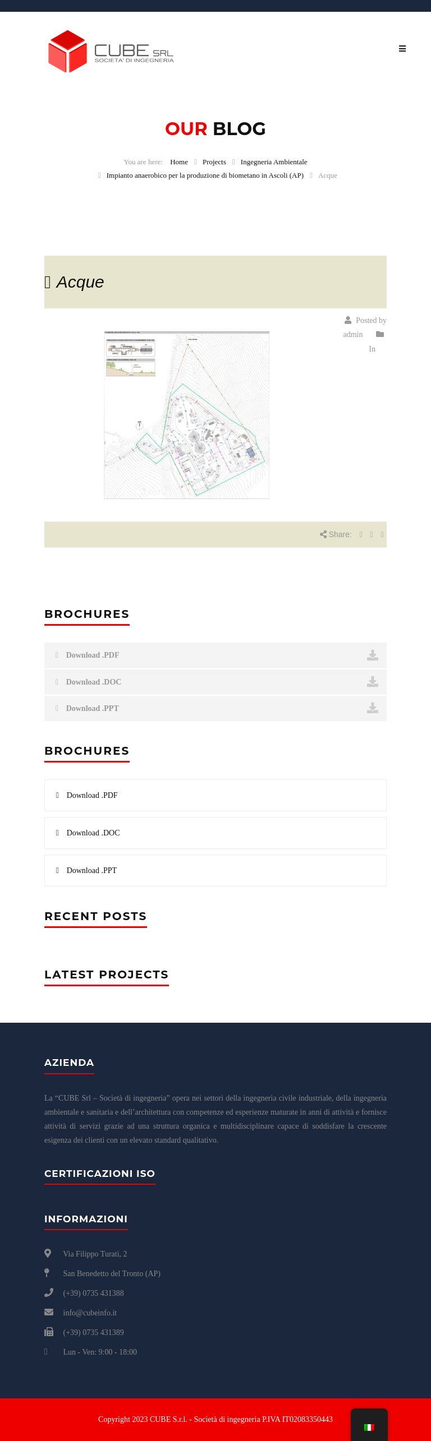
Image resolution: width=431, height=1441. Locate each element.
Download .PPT (217, 708)
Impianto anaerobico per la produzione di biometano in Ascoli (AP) (205, 175)
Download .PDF (217, 655)
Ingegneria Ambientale (274, 162)
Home (179, 162)
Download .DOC (217, 681)
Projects (214, 162)
